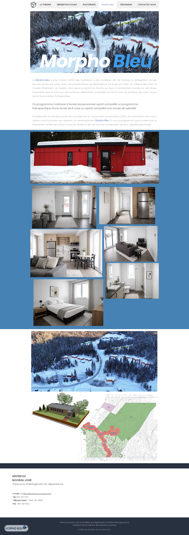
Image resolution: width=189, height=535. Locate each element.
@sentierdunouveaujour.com (37, 493)
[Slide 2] (94, 69)
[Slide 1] (92, 69)
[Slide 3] (96, 69)
